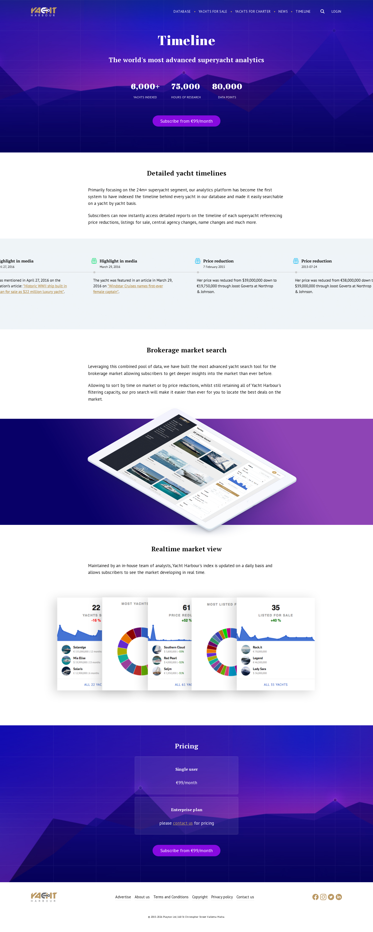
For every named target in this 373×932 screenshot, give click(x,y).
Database (182, 11)
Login (336, 11)
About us (142, 896)
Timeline (303, 11)
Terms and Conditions (171, 896)
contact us (183, 823)
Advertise (123, 896)
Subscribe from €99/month (186, 121)
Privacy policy (222, 896)
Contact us (245, 896)
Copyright (200, 896)
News (283, 11)
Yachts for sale (213, 11)
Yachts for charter (253, 11)
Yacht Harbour (44, 12)
